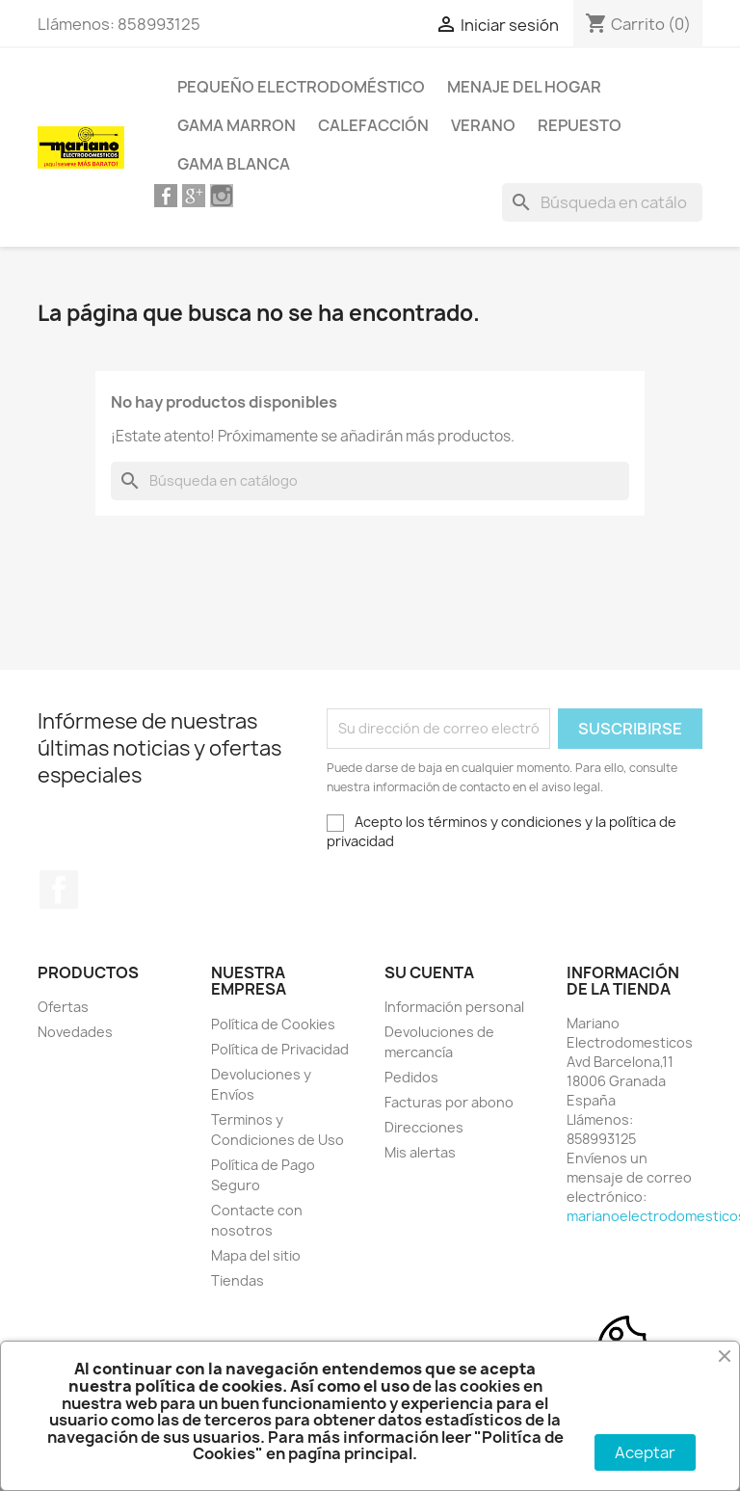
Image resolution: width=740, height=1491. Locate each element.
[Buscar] (602, 202)
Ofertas (63, 1007)
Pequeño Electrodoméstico (301, 86)
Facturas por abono (449, 1102)
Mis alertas (420, 1152)
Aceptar (645, 1452)
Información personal (454, 1007)
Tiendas (237, 1280)
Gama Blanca (233, 163)
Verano (483, 125)
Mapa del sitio (256, 1255)
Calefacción (373, 125)
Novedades (75, 1032)
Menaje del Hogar (524, 86)
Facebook (59, 889)
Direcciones (423, 1127)
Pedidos (411, 1077)
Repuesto (579, 125)
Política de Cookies (273, 1024)
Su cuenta (429, 972)
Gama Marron (236, 125)
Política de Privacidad (280, 1049)
